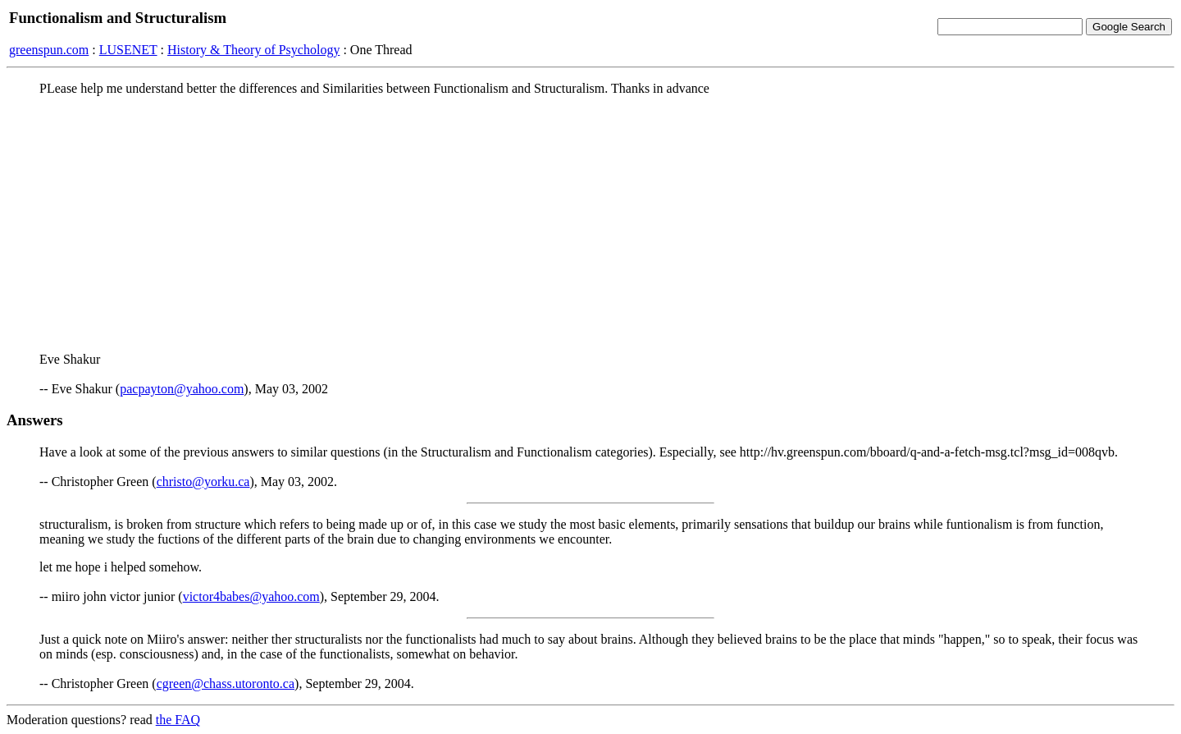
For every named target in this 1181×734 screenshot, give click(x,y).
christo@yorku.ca (203, 482)
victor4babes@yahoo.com (251, 596)
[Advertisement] (590, 224)
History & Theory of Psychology (253, 50)
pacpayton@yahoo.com (182, 389)
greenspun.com (49, 50)
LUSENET (128, 50)
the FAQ (178, 720)
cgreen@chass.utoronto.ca (225, 683)
